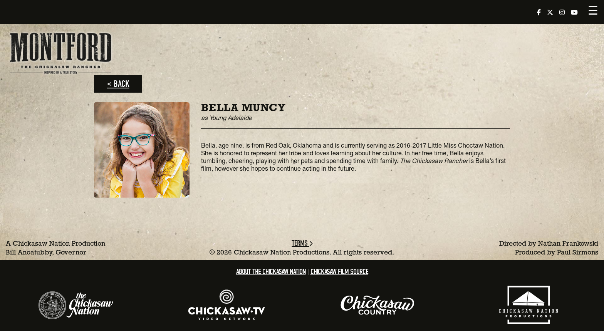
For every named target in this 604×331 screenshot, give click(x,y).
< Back (118, 83)
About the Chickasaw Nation (271, 271)
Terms (302, 243)
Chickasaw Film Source (339, 271)
